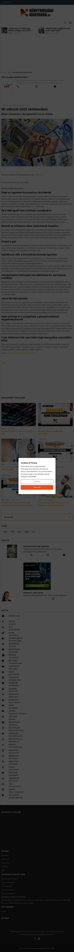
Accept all (37, 487)
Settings (37, 481)
